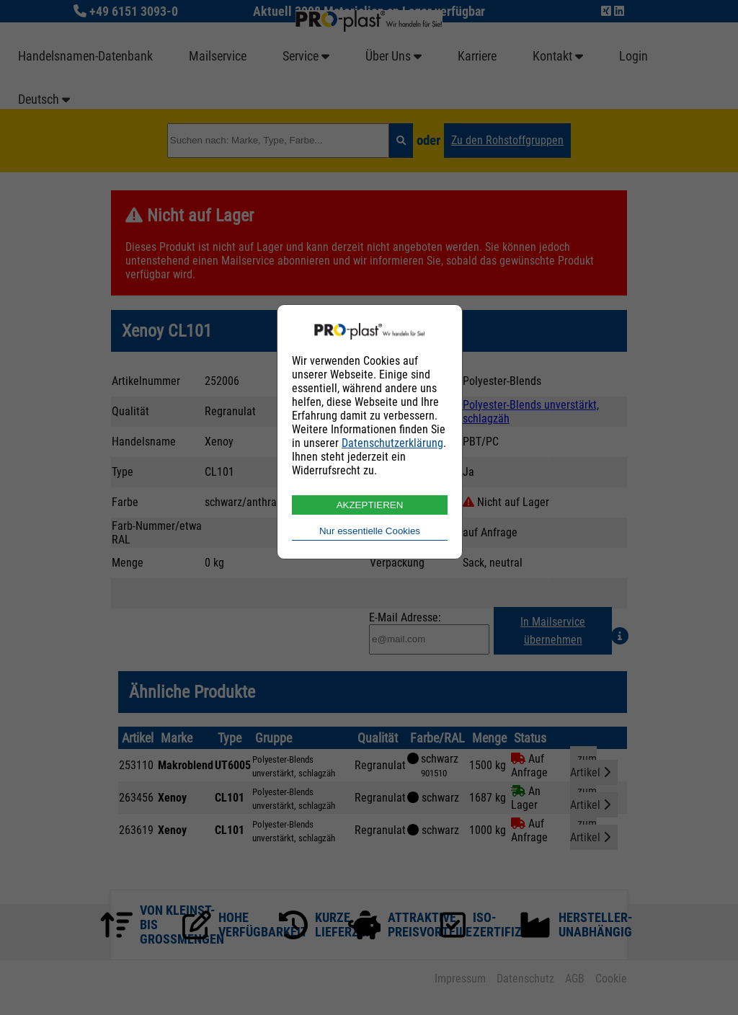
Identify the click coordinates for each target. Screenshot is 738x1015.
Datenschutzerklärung (392, 443)
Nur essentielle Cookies (369, 531)
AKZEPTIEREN (370, 505)
